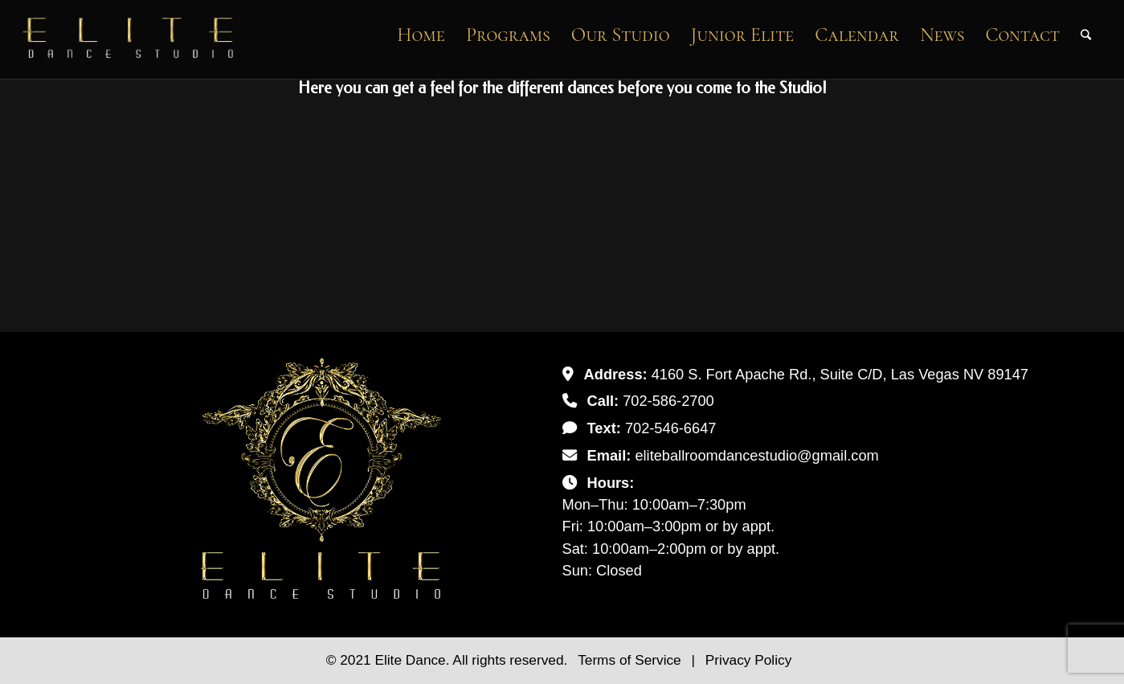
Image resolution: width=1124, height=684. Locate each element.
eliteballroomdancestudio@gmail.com (756, 455)
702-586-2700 (668, 400)
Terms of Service (631, 660)
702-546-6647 (671, 428)
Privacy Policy (748, 660)
